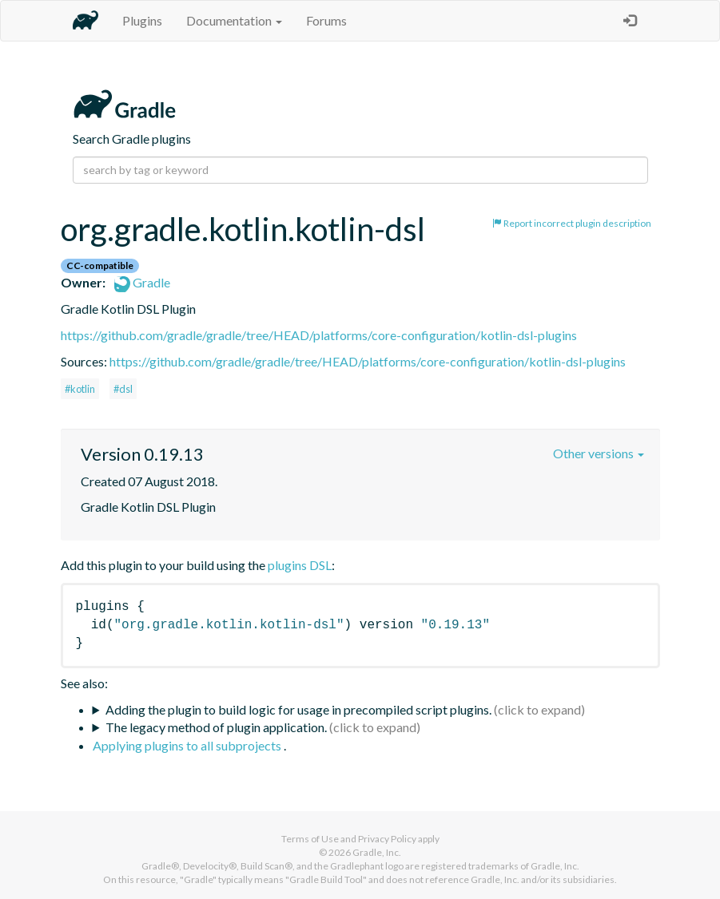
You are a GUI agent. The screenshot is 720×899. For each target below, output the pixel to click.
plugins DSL (300, 564)
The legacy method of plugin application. (216, 727)
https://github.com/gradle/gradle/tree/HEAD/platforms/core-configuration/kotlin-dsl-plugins (319, 335)
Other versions (598, 453)
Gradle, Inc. (376, 852)
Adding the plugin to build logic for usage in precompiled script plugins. (298, 709)
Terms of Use (310, 839)
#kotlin (80, 388)
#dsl (123, 388)
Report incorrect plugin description (571, 223)
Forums (326, 20)
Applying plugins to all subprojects (188, 745)
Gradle (142, 282)
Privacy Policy (387, 839)
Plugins (142, 20)
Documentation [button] (234, 20)
